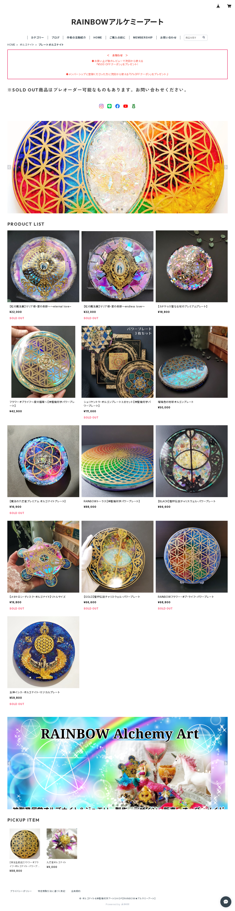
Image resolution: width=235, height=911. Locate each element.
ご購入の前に (118, 37)
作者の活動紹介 (76, 37)
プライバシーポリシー (21, 891)
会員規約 (76, 891)
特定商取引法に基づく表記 (51, 891)
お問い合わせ (168, 37)
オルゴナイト (27, 44)
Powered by (117, 904)
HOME (97, 37)
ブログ (55, 37)
